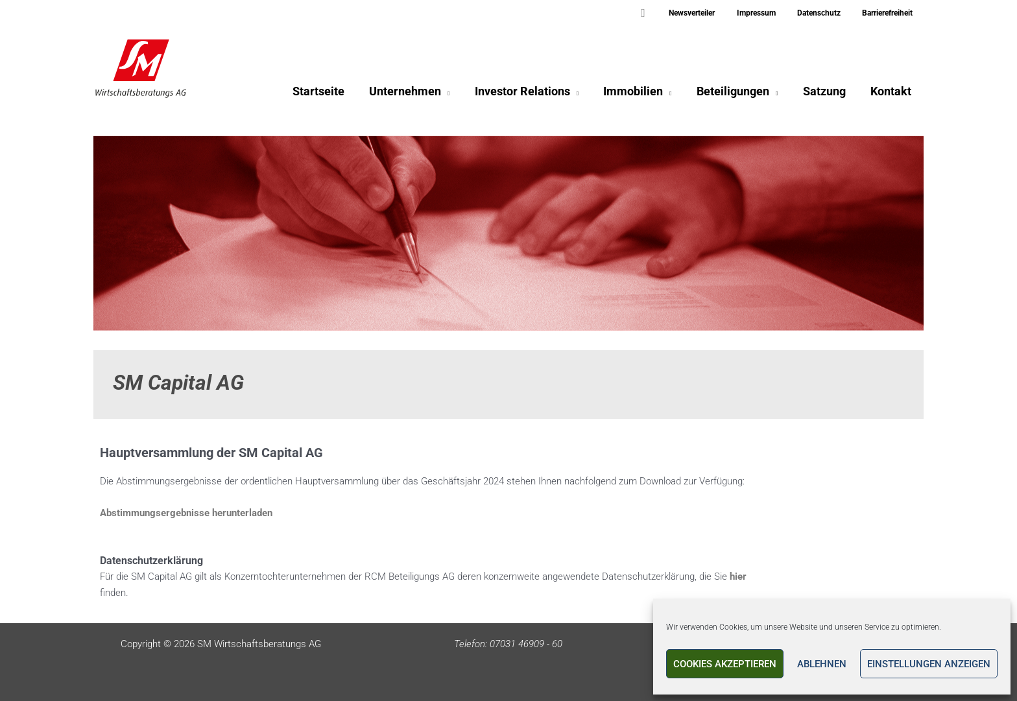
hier (738, 576)
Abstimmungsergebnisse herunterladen (186, 513)
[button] (667, 13)
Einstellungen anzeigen (928, 664)
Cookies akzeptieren (724, 664)
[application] (453, 94)
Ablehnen (821, 664)
